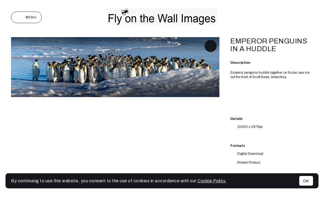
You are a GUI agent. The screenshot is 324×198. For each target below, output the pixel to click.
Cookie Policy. (212, 180)
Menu (26, 17)
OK (306, 180)
